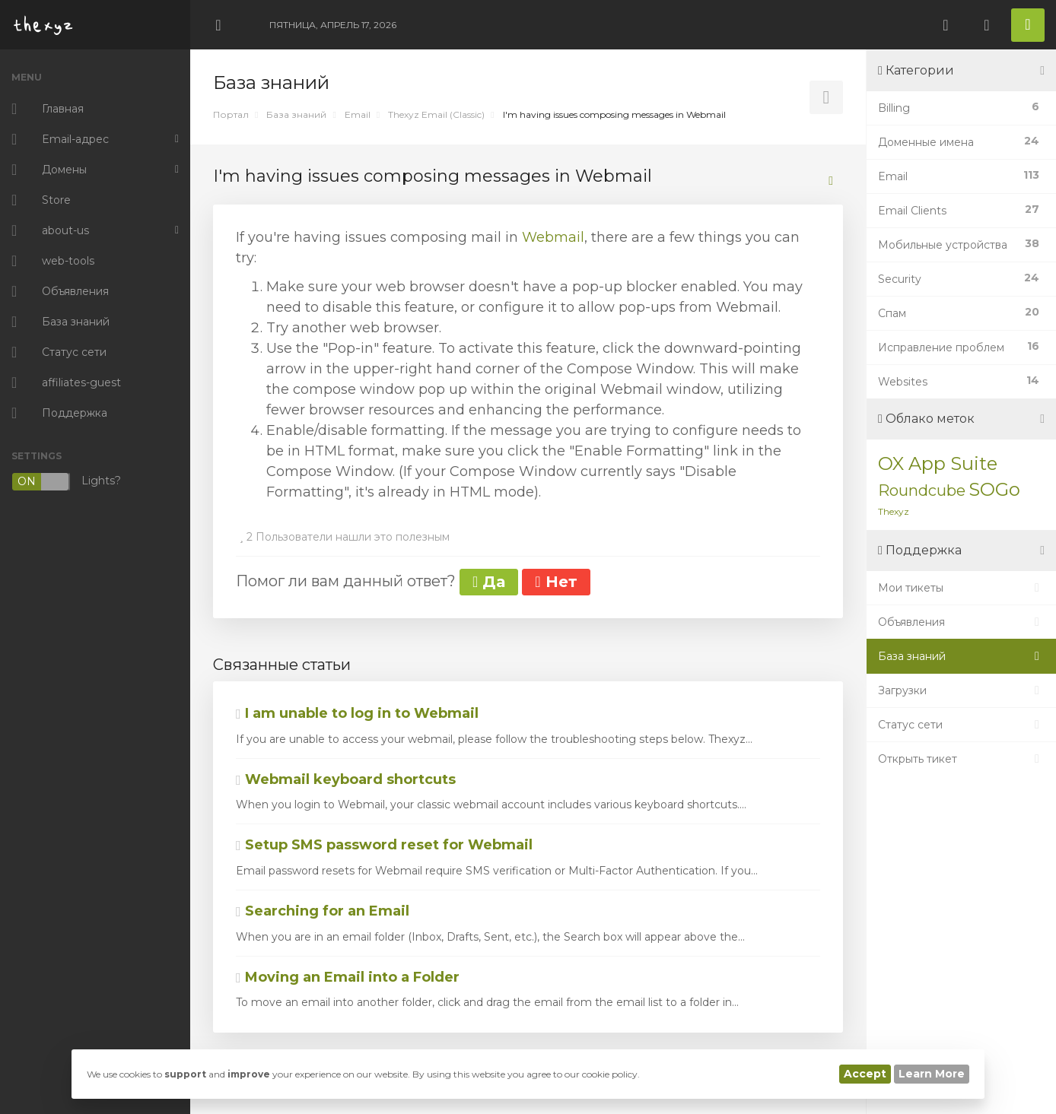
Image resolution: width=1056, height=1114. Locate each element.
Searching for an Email (322, 911)
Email (358, 114)
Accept (865, 1074)
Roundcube (921, 490)
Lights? (66, 481)
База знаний (296, 114)
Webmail (553, 237)
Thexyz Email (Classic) (436, 114)
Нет (556, 582)
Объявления (961, 622)
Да (488, 582)
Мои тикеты (961, 588)
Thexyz (893, 511)
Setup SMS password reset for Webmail (384, 844)
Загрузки (961, 690)
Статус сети (961, 725)
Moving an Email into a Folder (348, 977)
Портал (231, 114)
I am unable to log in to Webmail (357, 713)
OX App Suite (937, 463)
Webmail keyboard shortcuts (346, 779)
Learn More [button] (932, 1074)
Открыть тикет (961, 759)
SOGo (994, 489)
